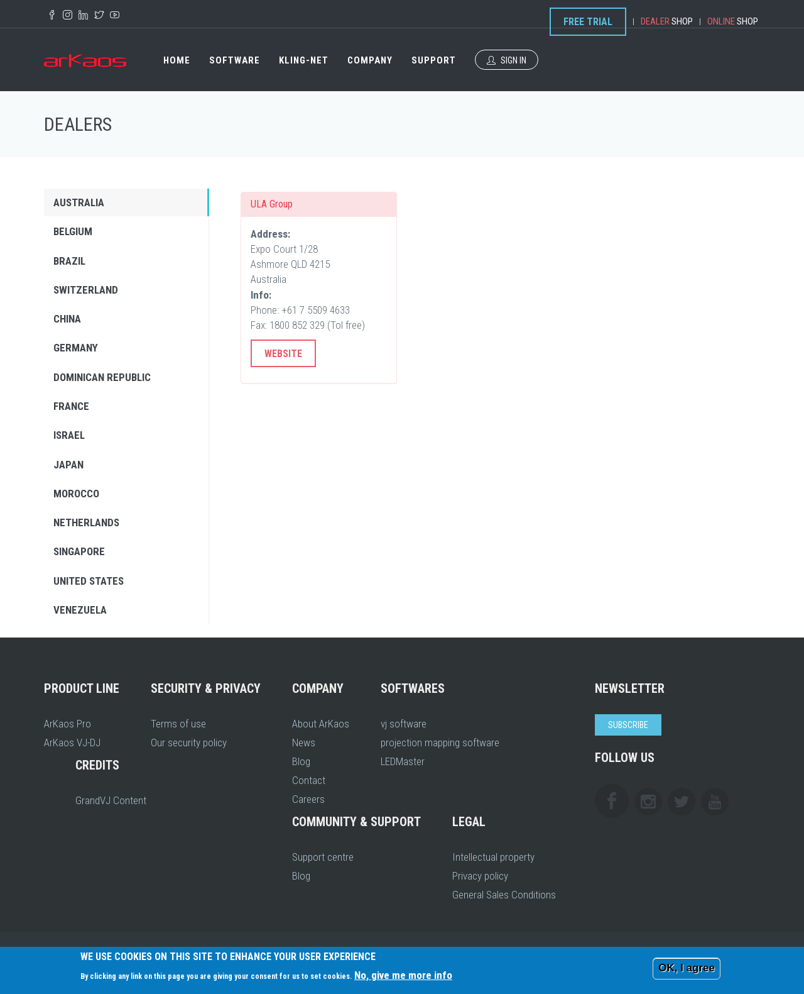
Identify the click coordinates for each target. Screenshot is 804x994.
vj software (403, 723)
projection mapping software (440, 742)
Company (370, 60)
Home (176, 60)
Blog (301, 761)
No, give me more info (403, 975)
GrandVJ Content (110, 800)
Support (433, 60)
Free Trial (587, 22)
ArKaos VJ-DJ (72, 742)
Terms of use (178, 723)
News (303, 742)
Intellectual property (493, 857)
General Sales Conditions (504, 894)
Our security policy (189, 742)
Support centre (323, 857)
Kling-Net (304, 60)
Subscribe (628, 725)
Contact (308, 780)
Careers (308, 799)
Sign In (506, 60)
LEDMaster (403, 761)
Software (234, 60)
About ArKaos (320, 723)
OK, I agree (686, 968)
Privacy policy (480, 876)
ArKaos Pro (67, 723)
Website (283, 354)
